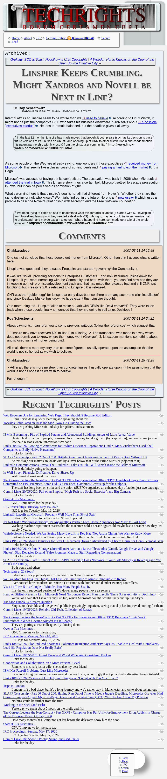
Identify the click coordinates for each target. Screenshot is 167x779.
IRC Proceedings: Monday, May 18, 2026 (30, 637)
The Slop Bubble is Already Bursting (27, 603)
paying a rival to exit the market (125, 168)
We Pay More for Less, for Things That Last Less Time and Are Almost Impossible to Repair (64, 580)
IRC (39, 38)
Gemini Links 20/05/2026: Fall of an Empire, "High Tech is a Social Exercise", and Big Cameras (67, 492)
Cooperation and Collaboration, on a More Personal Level (41, 664)
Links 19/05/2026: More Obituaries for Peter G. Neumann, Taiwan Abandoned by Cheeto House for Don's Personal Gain (83, 542)
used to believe (97, 119)
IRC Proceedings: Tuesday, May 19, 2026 (30, 508)
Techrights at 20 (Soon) (18, 572)
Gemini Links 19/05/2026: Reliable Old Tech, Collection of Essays (47, 610)
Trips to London (14, 687)
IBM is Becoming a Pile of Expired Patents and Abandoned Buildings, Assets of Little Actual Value (69, 435)
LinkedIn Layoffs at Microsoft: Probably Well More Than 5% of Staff (49, 515)
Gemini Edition (56, 38)
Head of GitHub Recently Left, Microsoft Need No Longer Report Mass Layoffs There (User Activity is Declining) (79, 595)
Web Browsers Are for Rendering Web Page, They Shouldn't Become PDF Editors (57, 416)
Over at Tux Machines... (19, 500)
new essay (126, 198)
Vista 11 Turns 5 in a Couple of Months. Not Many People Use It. (46, 587)
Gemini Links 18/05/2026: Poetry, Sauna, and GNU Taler (41, 740)
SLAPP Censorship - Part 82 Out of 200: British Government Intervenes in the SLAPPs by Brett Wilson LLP (75, 458)
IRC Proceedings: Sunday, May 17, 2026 (30, 732)
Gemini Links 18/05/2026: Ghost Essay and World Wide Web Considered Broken (57, 656)
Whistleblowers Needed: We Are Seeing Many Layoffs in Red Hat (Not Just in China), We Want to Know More (77, 534)
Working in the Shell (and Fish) (24, 706)
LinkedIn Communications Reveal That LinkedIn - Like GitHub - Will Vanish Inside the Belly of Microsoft (74, 466)
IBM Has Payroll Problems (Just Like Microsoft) (35, 671)
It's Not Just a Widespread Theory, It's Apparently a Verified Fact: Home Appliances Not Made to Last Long (74, 523)
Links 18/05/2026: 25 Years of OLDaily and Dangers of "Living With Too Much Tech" (60, 679)
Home (16, 38)
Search (106, 38)
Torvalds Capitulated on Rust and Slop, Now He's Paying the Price (47, 424)
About (28, 38)
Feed (15, 42)
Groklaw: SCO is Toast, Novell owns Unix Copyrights (48, 60)
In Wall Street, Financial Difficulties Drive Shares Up (38, 473)
